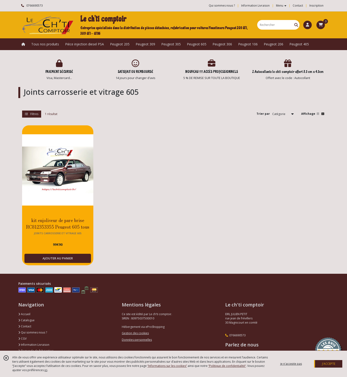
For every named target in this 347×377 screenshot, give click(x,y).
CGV (22, 339)
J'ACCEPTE (328, 364)
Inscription (316, 6)
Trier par (263, 114)
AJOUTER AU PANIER (58, 258)
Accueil (24, 314)
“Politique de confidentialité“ (227, 366)
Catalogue (26, 320)
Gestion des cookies (135, 333)
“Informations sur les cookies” (167, 366)
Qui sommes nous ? (32, 332)
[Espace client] (307, 25)
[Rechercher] (296, 24)
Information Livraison (33, 345)
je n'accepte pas (291, 364)
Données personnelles (137, 340)
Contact (298, 6)
